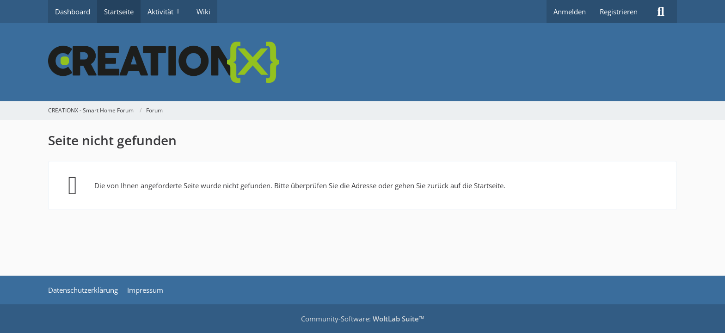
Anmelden (569, 11)
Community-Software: (362, 318)
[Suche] (661, 11)
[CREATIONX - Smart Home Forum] (362, 62)
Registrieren (619, 11)
